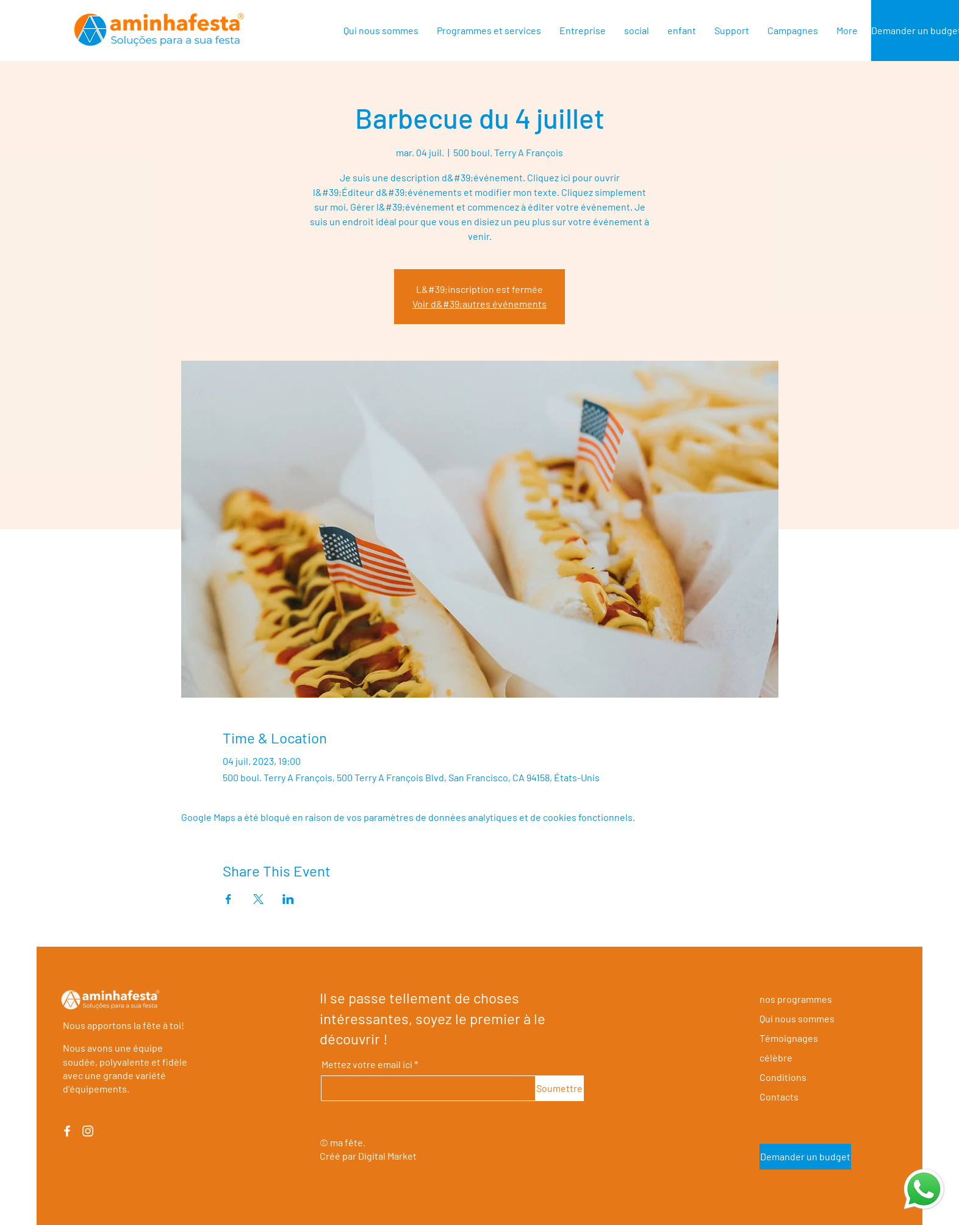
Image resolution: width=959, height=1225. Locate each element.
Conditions (783, 1077)
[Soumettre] (560, 1088)
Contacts (779, 1096)
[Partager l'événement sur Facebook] (228, 899)
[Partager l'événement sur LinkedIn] (288, 899)
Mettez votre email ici (366, 1064)
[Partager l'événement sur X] (258, 899)
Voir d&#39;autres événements (479, 303)
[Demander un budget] (805, 1156)
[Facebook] (67, 1131)
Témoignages (789, 1038)
